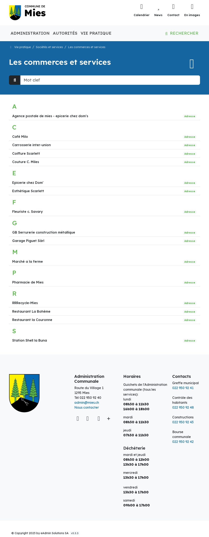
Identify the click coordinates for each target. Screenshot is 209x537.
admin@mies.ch (86, 402)
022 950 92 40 (90, 398)
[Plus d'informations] (108, 418)
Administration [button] (30, 33)
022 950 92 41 (182, 388)
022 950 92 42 (183, 442)
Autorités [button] (65, 33)
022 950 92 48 (183, 407)
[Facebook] (88, 418)
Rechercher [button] (181, 33)
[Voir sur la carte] (78, 418)
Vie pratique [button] (96, 33)
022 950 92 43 (182, 422)
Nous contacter (86, 407)
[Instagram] (99, 418)
